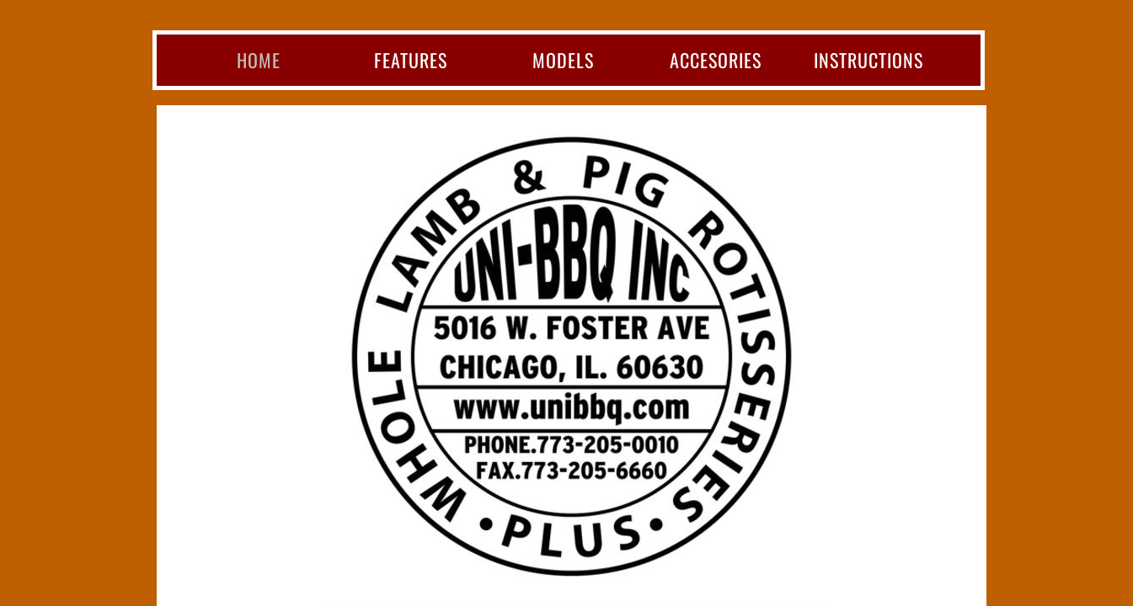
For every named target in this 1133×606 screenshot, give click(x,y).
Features (410, 59)
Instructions (868, 59)
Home (259, 59)
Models (563, 59)
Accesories (716, 59)
